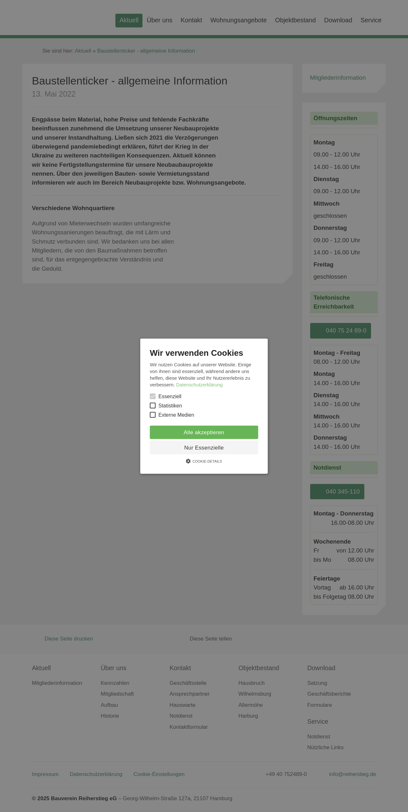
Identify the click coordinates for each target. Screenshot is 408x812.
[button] (204, 405)
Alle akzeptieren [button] (204, 432)
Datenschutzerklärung (199, 384)
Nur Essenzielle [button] (204, 448)
